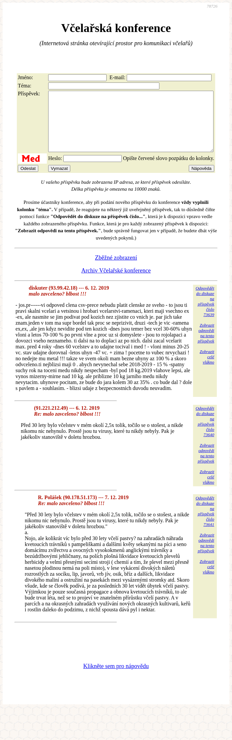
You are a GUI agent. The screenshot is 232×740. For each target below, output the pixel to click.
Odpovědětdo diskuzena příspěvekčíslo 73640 (205, 433)
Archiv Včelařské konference (116, 282)
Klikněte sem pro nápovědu (116, 678)
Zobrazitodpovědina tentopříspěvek (206, 345)
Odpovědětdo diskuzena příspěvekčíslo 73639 (205, 313)
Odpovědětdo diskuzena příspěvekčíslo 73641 (205, 523)
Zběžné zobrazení (116, 269)
